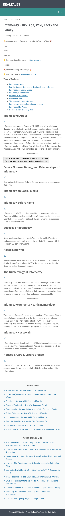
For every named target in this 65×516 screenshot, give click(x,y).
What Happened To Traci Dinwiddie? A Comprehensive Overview (32, 476)
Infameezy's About (16, 83)
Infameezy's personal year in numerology (26, 103)
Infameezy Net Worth (18, 105)
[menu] (6, 10)
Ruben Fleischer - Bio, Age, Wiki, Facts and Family (26, 413)
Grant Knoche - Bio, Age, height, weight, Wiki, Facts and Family (31, 409)
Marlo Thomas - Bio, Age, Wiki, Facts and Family (26, 390)
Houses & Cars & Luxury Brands (22, 108)
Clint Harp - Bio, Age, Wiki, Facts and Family (24, 401)
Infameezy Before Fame (19, 91)
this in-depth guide (28, 73)
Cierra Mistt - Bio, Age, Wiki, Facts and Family (24, 425)
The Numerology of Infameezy (21, 100)
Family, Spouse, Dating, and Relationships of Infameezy (32, 86)
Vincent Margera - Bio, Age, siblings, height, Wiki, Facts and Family (33, 429)
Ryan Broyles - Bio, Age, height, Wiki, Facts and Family (28, 421)
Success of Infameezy (18, 94)
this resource (35, 59)
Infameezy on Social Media (20, 88)
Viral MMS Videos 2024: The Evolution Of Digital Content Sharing (33, 487)
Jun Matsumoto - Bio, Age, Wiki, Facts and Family (26, 417)
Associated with (15, 97)
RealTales (12, 3)
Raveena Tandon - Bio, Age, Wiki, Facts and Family (27, 405)
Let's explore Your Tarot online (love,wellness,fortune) (26, 157)
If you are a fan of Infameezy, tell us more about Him (26, 160)
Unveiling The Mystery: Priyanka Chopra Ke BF (25, 498)
